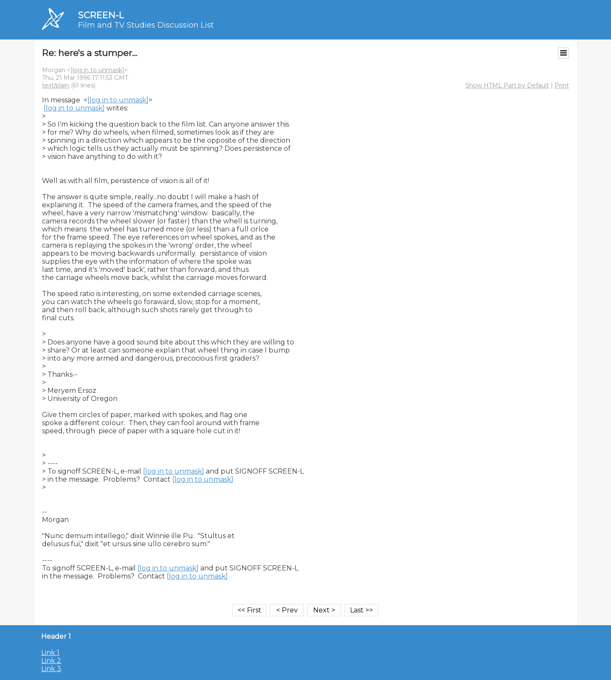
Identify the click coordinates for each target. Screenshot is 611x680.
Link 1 (50, 653)
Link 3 (51, 669)
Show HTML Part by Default (507, 85)
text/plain (55, 85)
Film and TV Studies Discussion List (146, 25)
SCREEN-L (101, 15)
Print (562, 85)
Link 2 (51, 661)
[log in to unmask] (97, 70)
